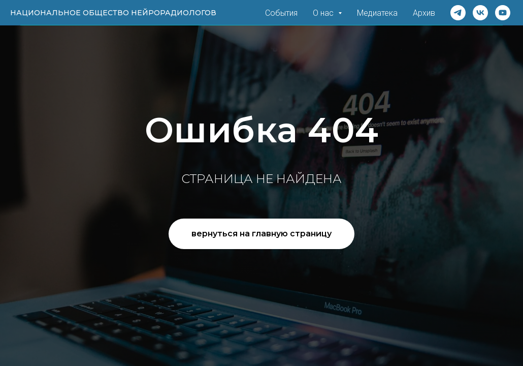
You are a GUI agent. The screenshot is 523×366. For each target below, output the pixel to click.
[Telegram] (458, 12)
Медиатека (377, 13)
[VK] (480, 12)
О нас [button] (324, 13)
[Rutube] (502, 12)
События (281, 13)
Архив (424, 13)
